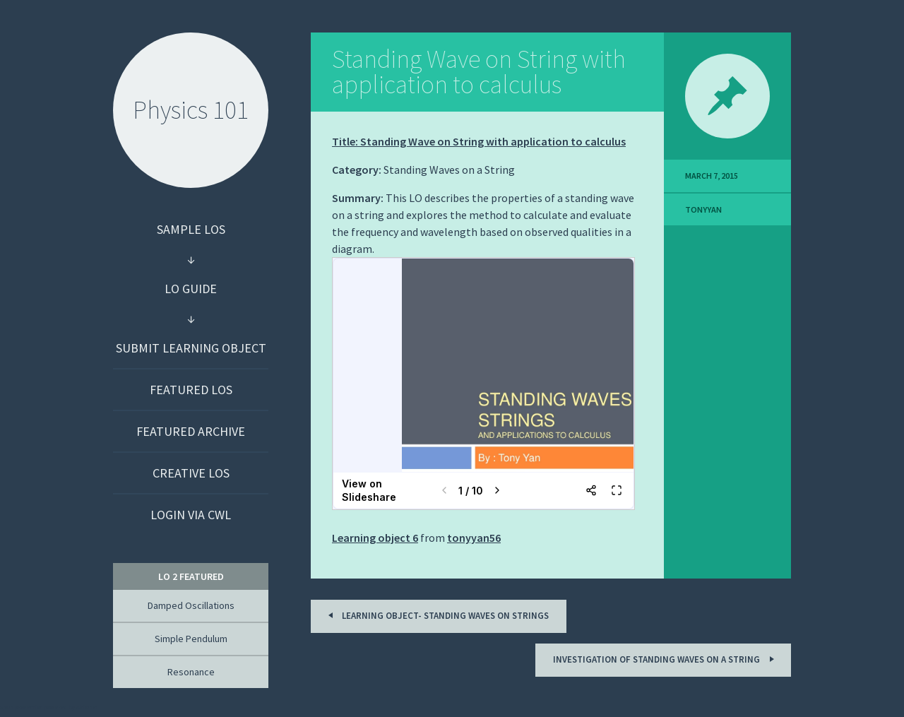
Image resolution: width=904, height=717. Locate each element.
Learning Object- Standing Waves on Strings (436, 615)
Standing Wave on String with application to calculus (479, 71)
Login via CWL (190, 514)
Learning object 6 (375, 538)
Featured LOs (191, 389)
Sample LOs (191, 229)
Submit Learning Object (191, 348)
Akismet (86, 707)
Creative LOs (191, 473)
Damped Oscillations (191, 605)
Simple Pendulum (191, 638)
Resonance (191, 671)
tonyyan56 (474, 538)
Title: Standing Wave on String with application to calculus (479, 141)
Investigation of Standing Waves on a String (665, 658)
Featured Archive (190, 431)
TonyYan (703, 209)
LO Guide (191, 288)
